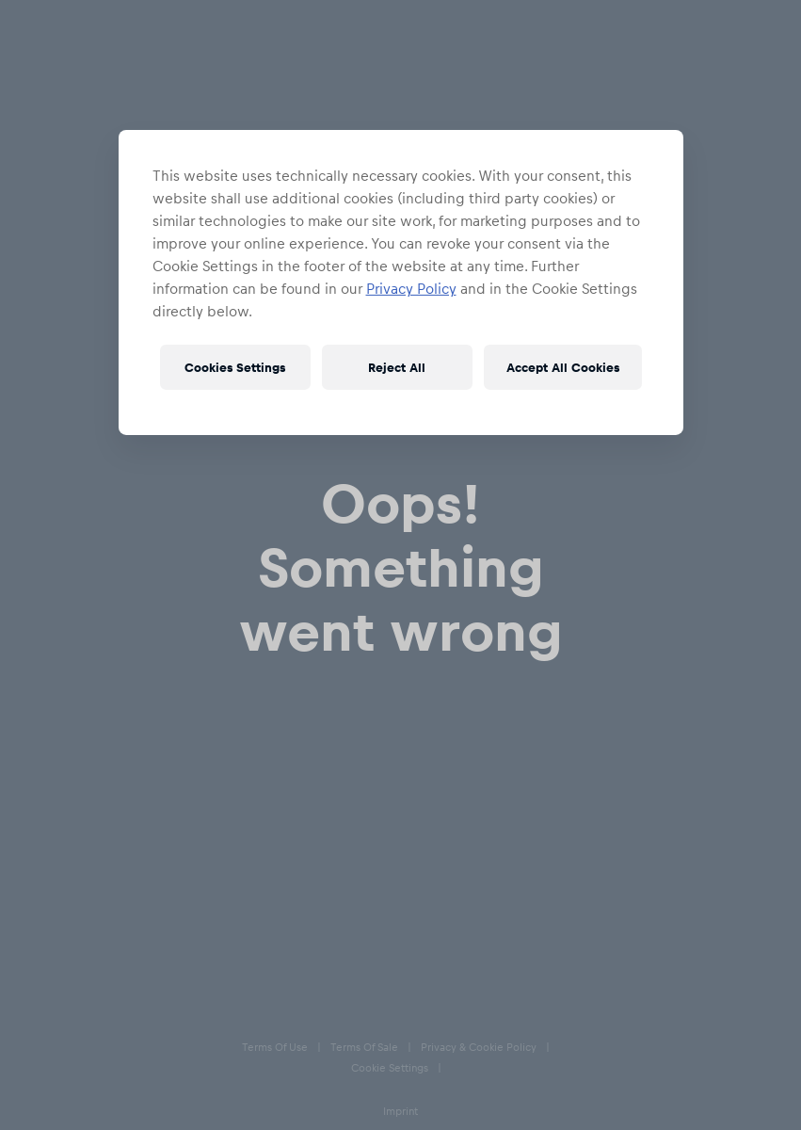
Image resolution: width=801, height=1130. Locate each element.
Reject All (396, 367)
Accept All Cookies (562, 367)
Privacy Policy (411, 288)
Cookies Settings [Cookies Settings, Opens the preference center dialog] (234, 367)
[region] (401, 282)
